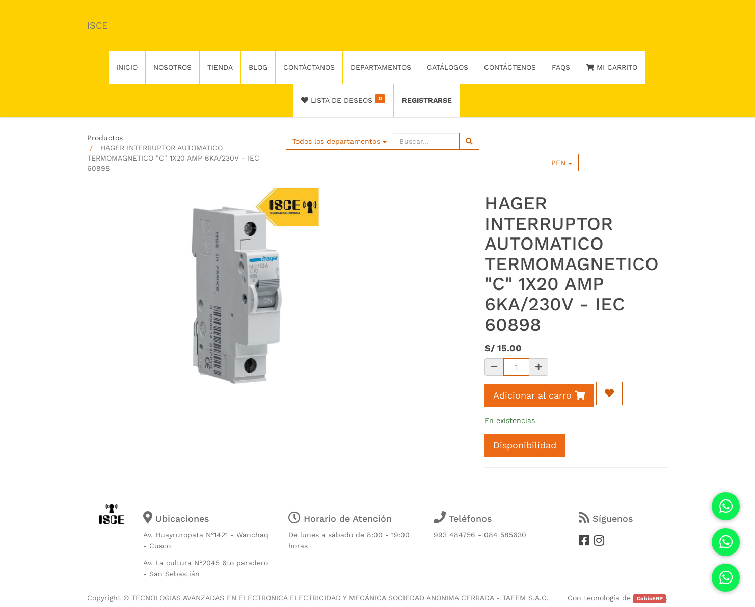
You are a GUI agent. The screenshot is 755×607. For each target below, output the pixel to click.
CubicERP (650, 598)
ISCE (97, 25)
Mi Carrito (611, 67)
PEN (561, 163)
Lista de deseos (343, 99)
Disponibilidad (524, 445)
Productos (105, 138)
